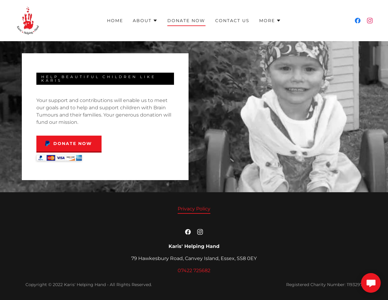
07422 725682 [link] (194, 270)
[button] (145, 20)
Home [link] (115, 20)
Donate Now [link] (186, 20)
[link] (28, 20)
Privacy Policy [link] (194, 209)
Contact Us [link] (232, 20)
